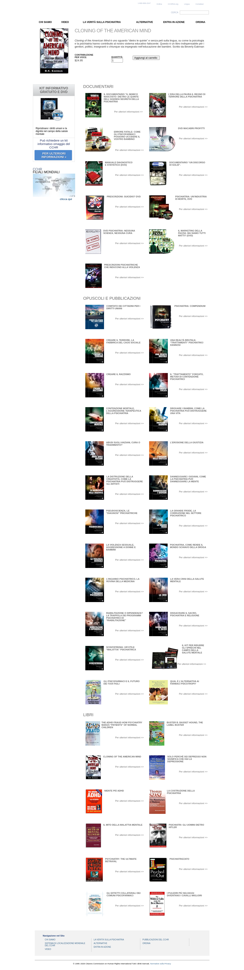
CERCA (174, 12)
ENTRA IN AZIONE (174, 22)
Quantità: (117, 57)
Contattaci (199, 4)
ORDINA (200, 22)
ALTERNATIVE (144, 22)
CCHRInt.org (173, 4)
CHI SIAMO (45, 22)
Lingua (187, 4)
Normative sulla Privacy (160, 963)
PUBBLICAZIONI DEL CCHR (155, 940)
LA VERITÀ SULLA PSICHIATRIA (102, 22)
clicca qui (66, 199)
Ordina (159, 4)
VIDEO (65, 22)
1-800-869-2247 (144, 3)
